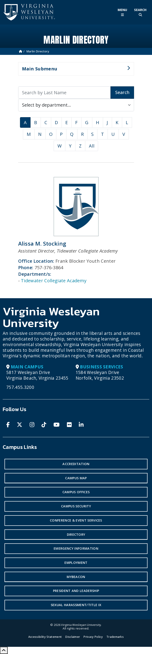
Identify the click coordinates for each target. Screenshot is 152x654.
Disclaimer (72, 637)
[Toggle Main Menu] (122, 12)
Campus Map (76, 478)
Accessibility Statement (45, 637)
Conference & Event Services (76, 520)
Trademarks (115, 637)
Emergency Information (76, 548)
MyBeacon (76, 577)
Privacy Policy (93, 637)
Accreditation (75, 464)
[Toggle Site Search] (140, 12)
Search (122, 92)
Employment (75, 562)
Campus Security (76, 506)
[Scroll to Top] (4, 650)
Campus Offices (76, 492)
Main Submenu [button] (74, 71)
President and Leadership (76, 591)
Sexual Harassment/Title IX (76, 605)
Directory (76, 534)
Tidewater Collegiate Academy (53, 281)
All (91, 146)
